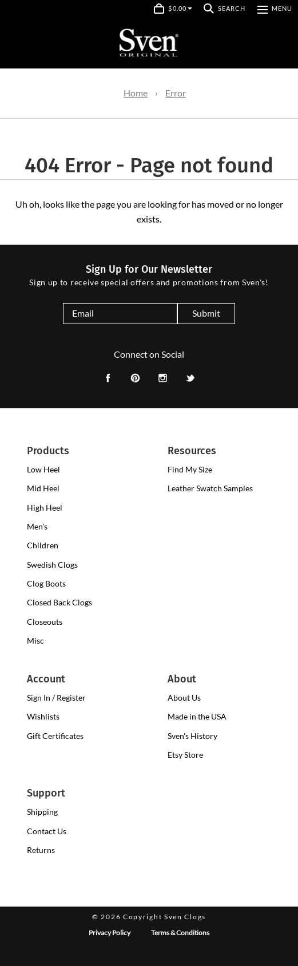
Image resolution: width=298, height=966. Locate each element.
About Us (184, 697)
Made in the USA (197, 716)
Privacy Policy (109, 932)
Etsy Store (185, 754)
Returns (41, 850)
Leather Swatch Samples (210, 488)
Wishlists (43, 716)
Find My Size (190, 469)
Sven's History (192, 736)
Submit (206, 313)
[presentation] (43, 469)
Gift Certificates (55, 736)
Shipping (42, 812)
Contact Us (46, 831)
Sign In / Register (56, 697)
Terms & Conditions (180, 932)
